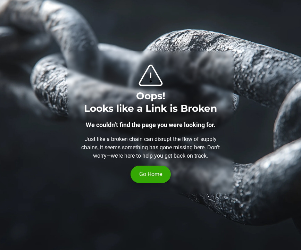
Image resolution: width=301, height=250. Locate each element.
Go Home (150, 174)
